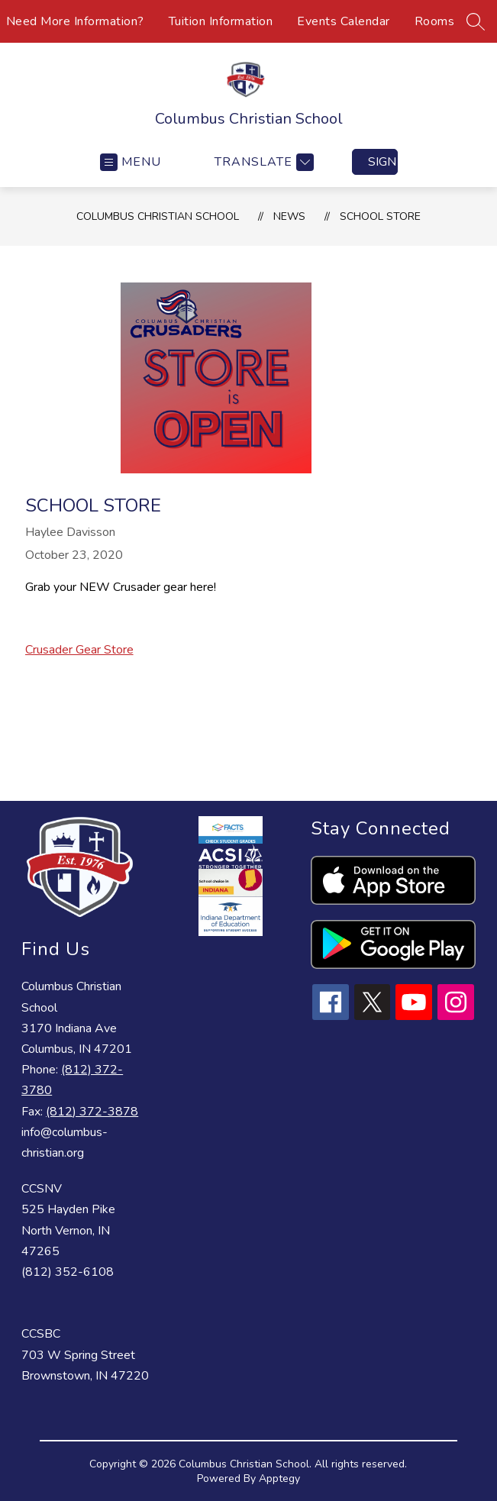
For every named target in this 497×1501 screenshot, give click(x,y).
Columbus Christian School (157, 216)
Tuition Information (221, 21)
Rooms (435, 21)
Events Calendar (343, 21)
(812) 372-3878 (92, 1111)
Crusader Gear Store (79, 649)
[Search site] (475, 21)
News (289, 216)
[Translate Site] (262, 162)
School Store (380, 216)
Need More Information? (75, 21)
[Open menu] (130, 162)
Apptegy (279, 1478)
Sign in (383, 161)
